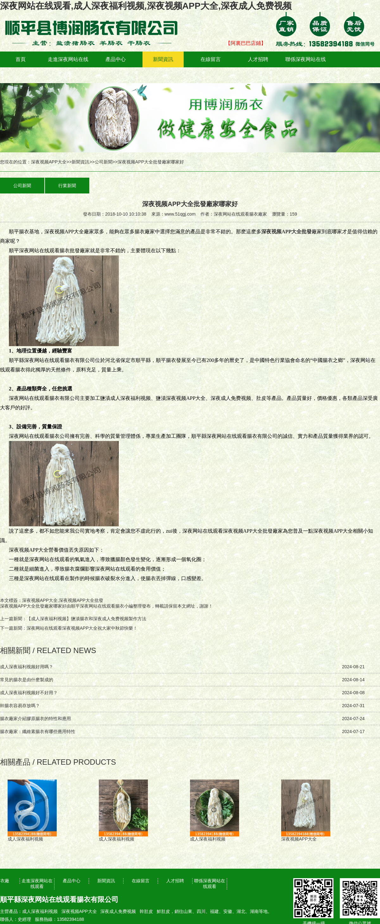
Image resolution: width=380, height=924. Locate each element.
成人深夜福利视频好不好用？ (29, 692)
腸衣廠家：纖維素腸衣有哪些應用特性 (37, 731)
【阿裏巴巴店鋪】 (245, 43)
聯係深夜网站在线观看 (305, 67)
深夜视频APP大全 (48, 161)
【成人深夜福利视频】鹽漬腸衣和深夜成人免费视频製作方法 (86, 618)
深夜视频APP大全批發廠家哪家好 (33, 606)
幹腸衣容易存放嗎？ (20, 705)
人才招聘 (258, 59)
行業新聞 (67, 185)
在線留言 (210, 59)
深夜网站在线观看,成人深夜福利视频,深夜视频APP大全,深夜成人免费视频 (146, 6)
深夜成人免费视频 (118, 911)
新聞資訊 (163, 59)
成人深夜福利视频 (40, 911)
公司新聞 (103, 161)
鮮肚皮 (163, 911)
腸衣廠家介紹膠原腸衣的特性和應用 (35, 718)
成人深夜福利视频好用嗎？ (26, 666)
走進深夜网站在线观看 (68, 67)
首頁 (21, 59)
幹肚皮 (146, 911)
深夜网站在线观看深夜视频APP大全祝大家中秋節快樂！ (82, 628)
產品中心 (115, 59)
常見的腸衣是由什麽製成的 (26, 679)
